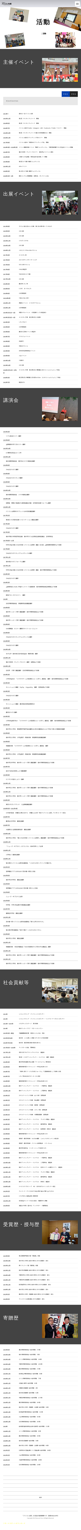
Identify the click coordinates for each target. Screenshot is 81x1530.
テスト (65, 94)
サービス (41, 1482)
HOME (38, 33)
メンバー (41, 1485)
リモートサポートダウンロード (14, 1523)
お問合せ (41, 1501)
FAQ (40, 1505)
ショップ (41, 1489)
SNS (40, 1493)
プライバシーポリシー (40, 1509)
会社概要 (41, 1478)
